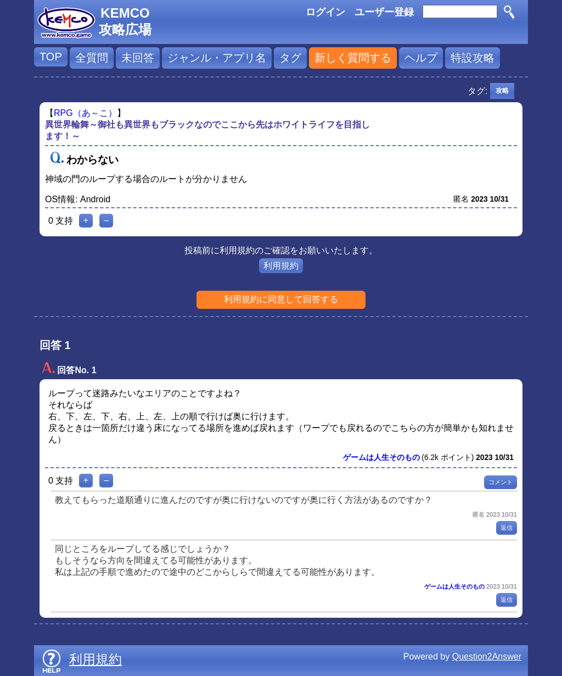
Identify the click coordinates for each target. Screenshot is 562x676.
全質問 (91, 58)
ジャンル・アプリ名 (216, 58)
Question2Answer (486, 656)
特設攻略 (472, 58)
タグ (290, 58)
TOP (51, 57)
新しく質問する (352, 58)
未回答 (137, 58)
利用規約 (281, 265)
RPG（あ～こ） (85, 113)
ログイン (325, 12)
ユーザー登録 (384, 12)
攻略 (502, 91)
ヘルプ (420, 58)
